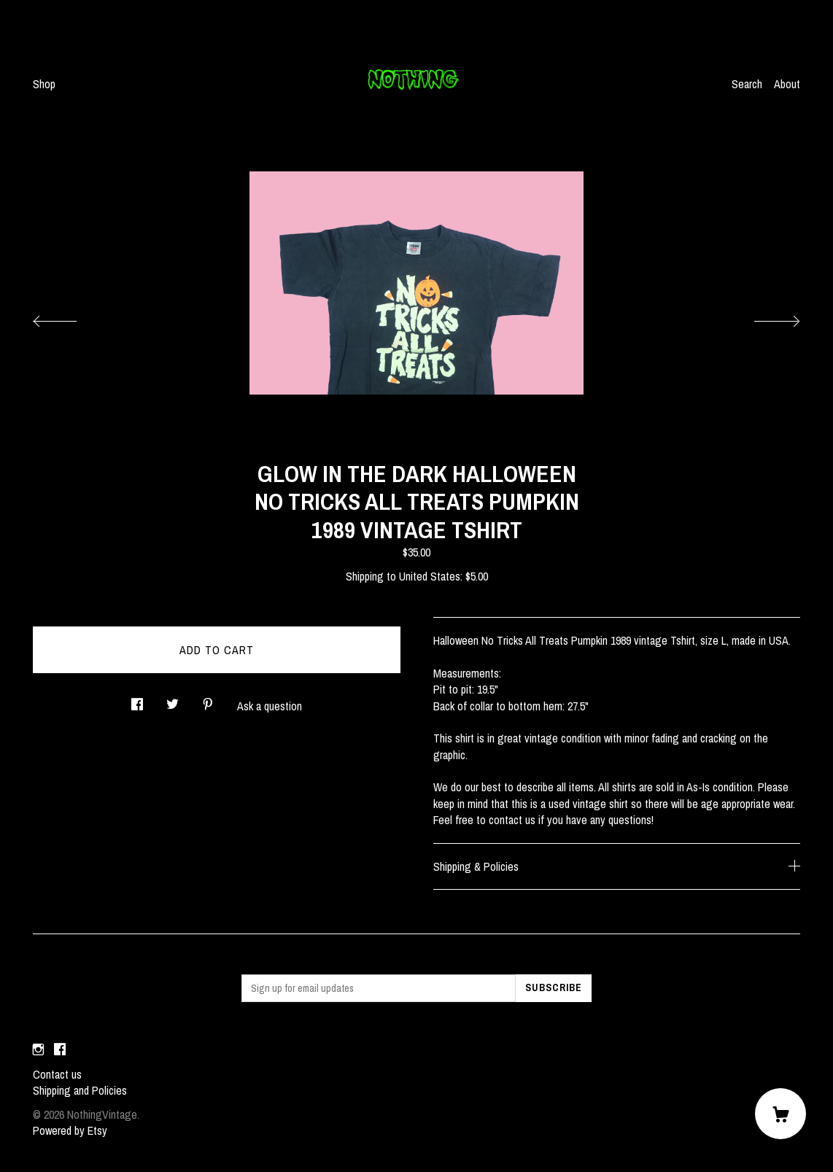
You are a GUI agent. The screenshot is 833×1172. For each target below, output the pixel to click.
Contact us (57, 1074)
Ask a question (269, 706)
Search (747, 84)
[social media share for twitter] (172, 700)
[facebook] (60, 1049)
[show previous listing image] (69, 317)
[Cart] (780, 1113)
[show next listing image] (763, 317)
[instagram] (38, 1049)
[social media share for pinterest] (208, 700)
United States (429, 576)
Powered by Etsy (70, 1130)
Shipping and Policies (80, 1090)
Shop (44, 84)
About (787, 84)
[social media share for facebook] (137, 700)
